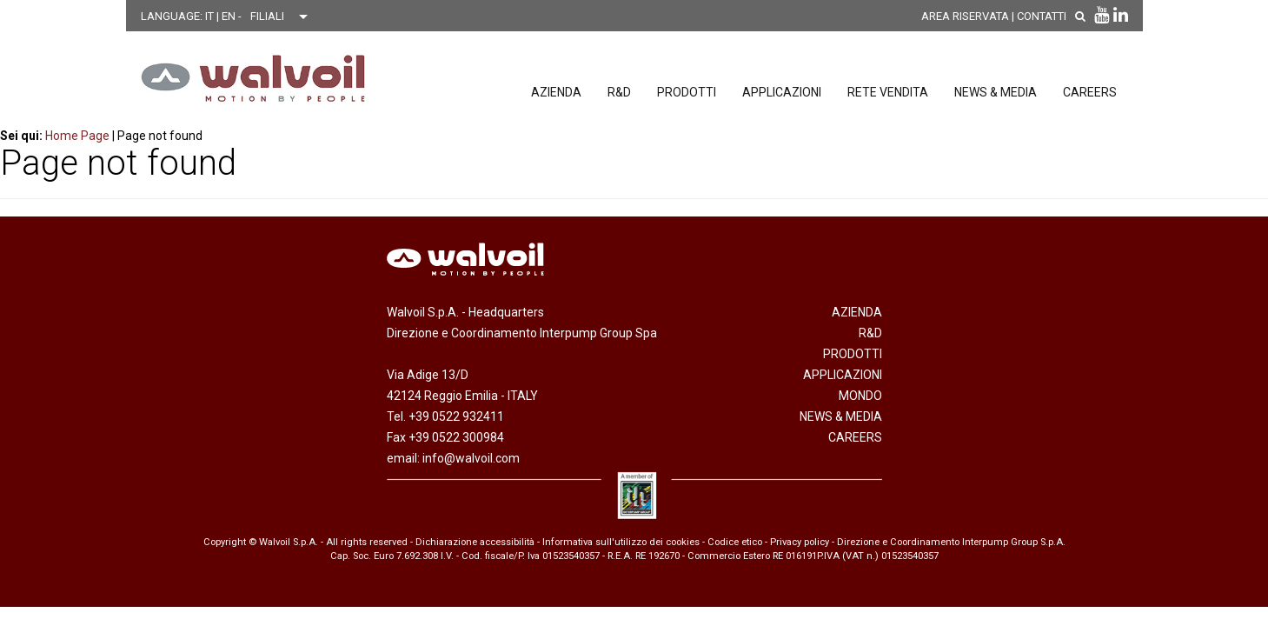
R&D (619, 92)
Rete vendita (887, 92)
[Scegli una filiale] (283, 16)
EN (230, 16)
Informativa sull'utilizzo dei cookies (621, 542)
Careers (1090, 92)
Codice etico (734, 542)
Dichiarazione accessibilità (474, 542)
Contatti (1041, 16)
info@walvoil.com (471, 458)
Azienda (556, 92)
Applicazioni (781, 92)
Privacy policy (799, 542)
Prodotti (686, 92)
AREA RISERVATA (965, 16)
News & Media (995, 92)
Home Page (77, 136)
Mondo (860, 396)
